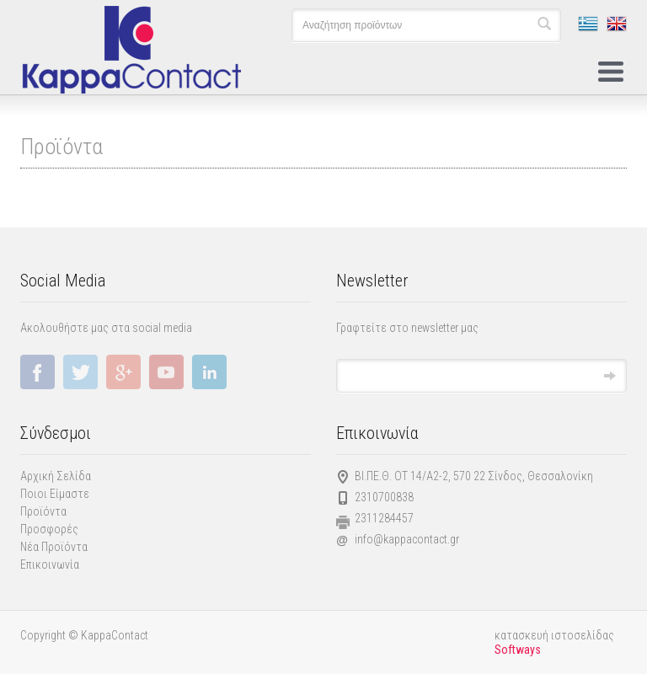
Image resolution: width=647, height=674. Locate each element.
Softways (518, 649)
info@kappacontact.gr (407, 539)
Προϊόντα (43, 511)
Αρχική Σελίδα (55, 476)
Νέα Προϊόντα (54, 547)
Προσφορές (49, 529)
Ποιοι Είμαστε (54, 493)
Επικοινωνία (49, 564)
